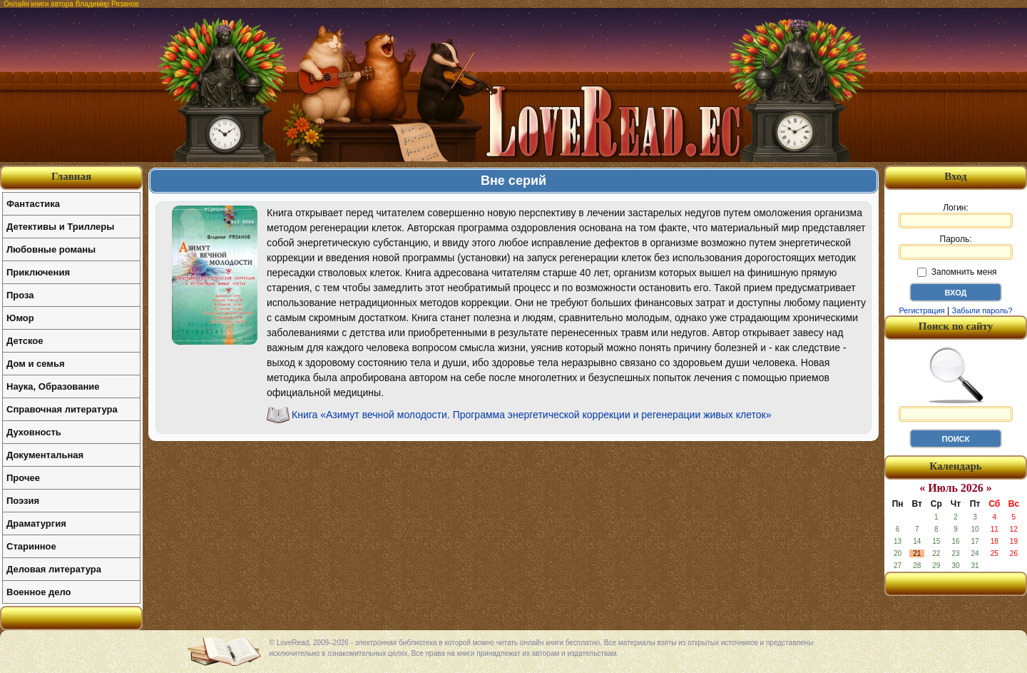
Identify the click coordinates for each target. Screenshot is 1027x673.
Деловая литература (53, 569)
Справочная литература (62, 409)
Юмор (20, 318)
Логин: (956, 215)
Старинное (31, 546)
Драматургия (36, 523)
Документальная (44, 455)
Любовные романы (51, 249)
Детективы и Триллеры (60, 226)
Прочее (23, 477)
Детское (24, 340)
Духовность (33, 432)
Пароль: (956, 247)
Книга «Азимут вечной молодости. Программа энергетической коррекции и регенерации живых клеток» (531, 414)
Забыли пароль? (982, 310)
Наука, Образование (52, 386)
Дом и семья (35, 363)
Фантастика (33, 203)
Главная (71, 176)
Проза (20, 295)
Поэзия (22, 500)
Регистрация (921, 310)
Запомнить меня (956, 272)
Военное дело (38, 592)
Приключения (38, 272)
